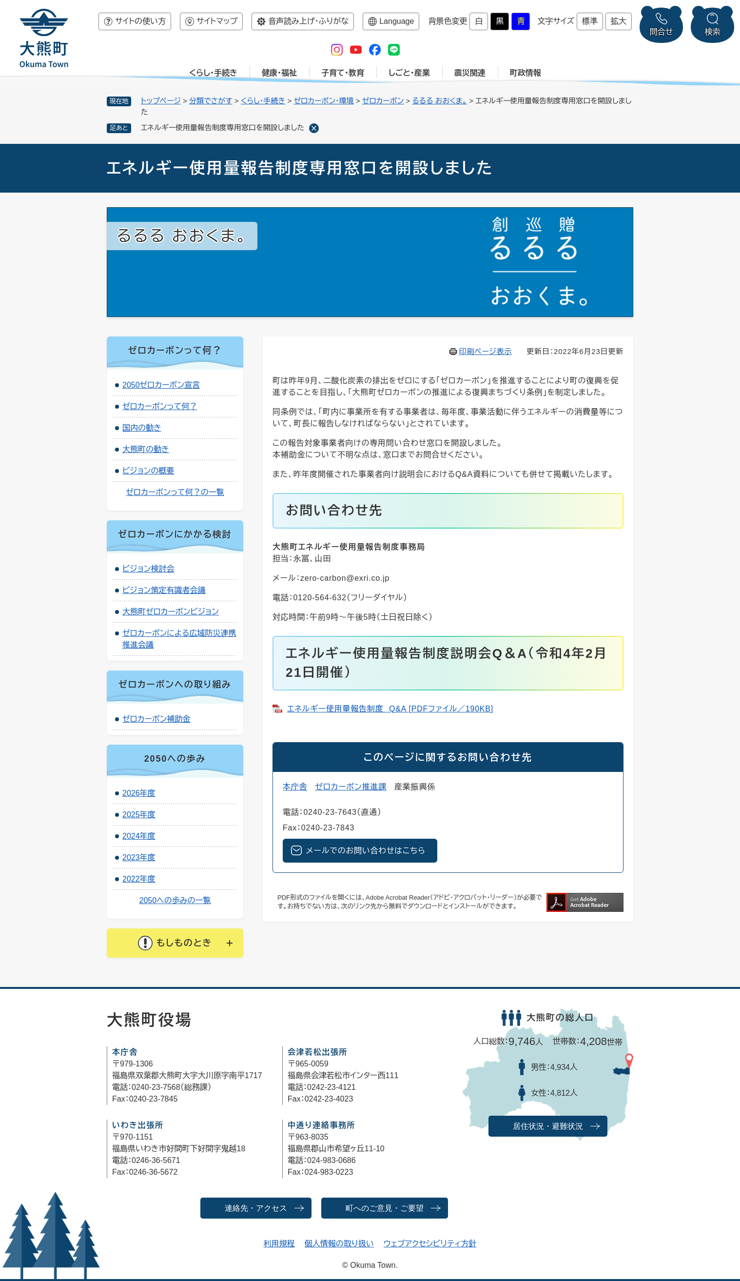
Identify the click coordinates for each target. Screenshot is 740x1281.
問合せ (661, 32)
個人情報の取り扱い (339, 1244)
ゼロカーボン (383, 101)
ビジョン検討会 (148, 569)
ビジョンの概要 (148, 471)
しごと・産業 (409, 73)
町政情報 (525, 73)
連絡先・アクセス (256, 1208)
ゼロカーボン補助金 (156, 719)
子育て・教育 (342, 73)
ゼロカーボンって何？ (159, 406)
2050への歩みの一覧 (175, 900)
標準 (590, 21)
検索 (713, 32)
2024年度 (139, 836)
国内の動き (141, 428)
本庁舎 (295, 787)
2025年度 (139, 814)
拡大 (618, 21)
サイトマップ (216, 21)
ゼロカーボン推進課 (351, 787)
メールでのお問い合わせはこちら (366, 851)
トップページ (161, 101)
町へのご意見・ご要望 (385, 1208)
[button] (175, 943)
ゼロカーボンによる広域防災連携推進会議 (179, 639)
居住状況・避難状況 (548, 1126)
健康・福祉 (279, 73)
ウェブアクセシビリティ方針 (430, 1244)
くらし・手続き (213, 73)
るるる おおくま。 (439, 101)
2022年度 (139, 879)
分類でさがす (211, 101)
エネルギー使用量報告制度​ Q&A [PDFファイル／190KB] (390, 709)
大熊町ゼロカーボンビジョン (170, 612)
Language (396, 21)
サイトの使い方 (140, 21)
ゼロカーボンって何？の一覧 (175, 492)
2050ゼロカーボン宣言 (161, 385)
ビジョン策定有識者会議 (163, 590)
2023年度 (139, 857)
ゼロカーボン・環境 (323, 101)
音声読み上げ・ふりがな (308, 21)
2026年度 (139, 793)
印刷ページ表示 (485, 351)
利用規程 (279, 1244)
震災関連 (470, 73)
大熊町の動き (145, 449)
